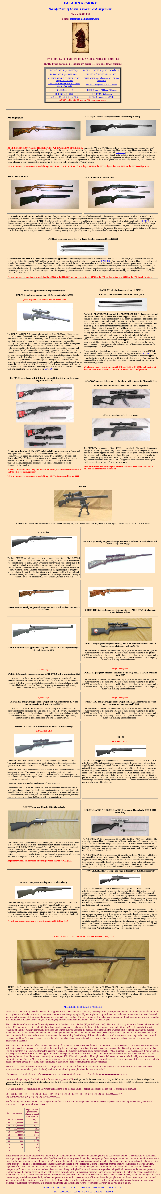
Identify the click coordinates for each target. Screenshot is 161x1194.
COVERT (27, 807)
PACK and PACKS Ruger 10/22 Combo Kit (101, 70)
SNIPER (83, 486)
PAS (50, 239)
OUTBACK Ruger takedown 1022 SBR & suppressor (101, 79)
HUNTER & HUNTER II (97, 871)
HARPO (28, 291)
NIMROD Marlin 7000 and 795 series (101, 90)
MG (56, 1192)
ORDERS (98, 1192)
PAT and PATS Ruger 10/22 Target (64, 70)
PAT (9, 118)
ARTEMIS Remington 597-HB (101, 97)
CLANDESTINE (106, 290)
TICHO (55, 936)
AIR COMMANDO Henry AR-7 (64, 97)
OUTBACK (15, 378)
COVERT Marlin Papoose (101, 94)
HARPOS (20, 295)
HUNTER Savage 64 (64, 90)
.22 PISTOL (67, 1187)
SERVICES (87, 1192)
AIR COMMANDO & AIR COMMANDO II (104, 810)
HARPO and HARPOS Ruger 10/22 (101, 74)
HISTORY (109, 1192)
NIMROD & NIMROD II (26, 726)
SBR (120, 1187)
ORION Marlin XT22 (64, 94)
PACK (10, 176)
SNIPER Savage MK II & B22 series (101, 85)
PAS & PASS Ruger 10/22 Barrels (64, 74)
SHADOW (90, 381)
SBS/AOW (111, 1187)
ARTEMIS (24, 882)
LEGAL (77, 1192)
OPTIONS (56, 1187)
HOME (46, 1187)
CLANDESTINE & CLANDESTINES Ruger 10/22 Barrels (64, 79)
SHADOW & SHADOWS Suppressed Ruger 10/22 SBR (64, 84)
